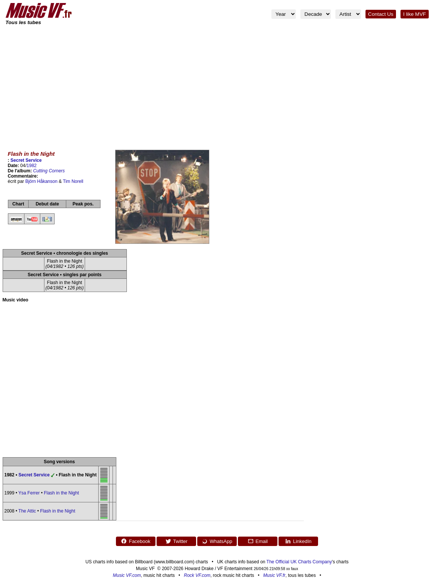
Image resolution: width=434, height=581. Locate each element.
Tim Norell (73, 181)
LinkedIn (298, 541)
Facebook (135, 541)
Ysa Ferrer (29, 493)
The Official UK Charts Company (299, 561)
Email (258, 541)
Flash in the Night (61, 493)
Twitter (176, 541)
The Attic (27, 511)
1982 (32, 165)
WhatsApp (217, 541)
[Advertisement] (217, 82)
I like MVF (414, 14)
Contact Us (380, 14)
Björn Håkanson (41, 181)
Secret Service (26, 160)
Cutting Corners (49, 170)
